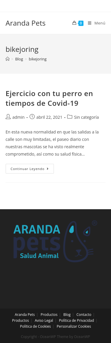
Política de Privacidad (76, 320)
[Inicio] (7, 59)
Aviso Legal (44, 320)
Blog (67, 314)
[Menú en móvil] (94, 23)
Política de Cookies (35, 326)
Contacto (83, 314)
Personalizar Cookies (74, 326)
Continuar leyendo (32, 170)
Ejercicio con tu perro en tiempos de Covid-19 (49, 98)
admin (18, 117)
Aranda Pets (26, 23)
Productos (49, 314)
